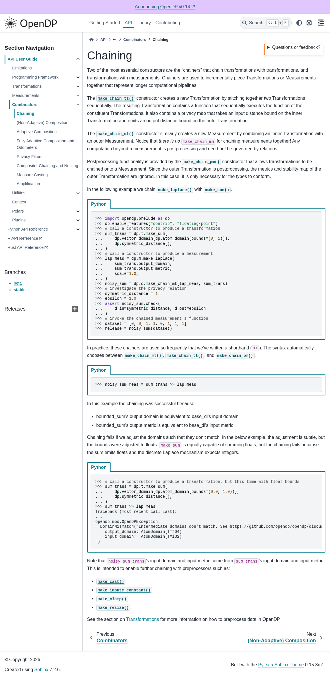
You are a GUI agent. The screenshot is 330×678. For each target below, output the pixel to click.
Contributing (167, 22)
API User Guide (22, 59)
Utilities (18, 193)
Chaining (25, 113)
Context (19, 202)
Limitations (22, 68)
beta (18, 283)
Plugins (18, 220)
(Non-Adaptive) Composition (42, 122)
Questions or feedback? (296, 47)
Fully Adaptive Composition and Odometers (45, 144)
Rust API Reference (25, 247)
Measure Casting (32, 175)
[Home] (91, 40)
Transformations (26, 86)
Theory (144, 22)
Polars (18, 211)
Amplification (28, 183)
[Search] (266, 23)
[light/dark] (299, 23)
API (128, 22)
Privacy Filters (29, 156)
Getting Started (104, 22)
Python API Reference (27, 229)
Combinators (24, 104)
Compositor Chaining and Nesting (47, 165)
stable (20, 289)
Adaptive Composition (37, 131)
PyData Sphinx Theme (281, 664)
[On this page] (320, 23)
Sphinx (41, 669)
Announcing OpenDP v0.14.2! (165, 6)
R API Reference (22, 238)
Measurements (25, 95)
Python (99, 204)
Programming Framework (35, 77)
